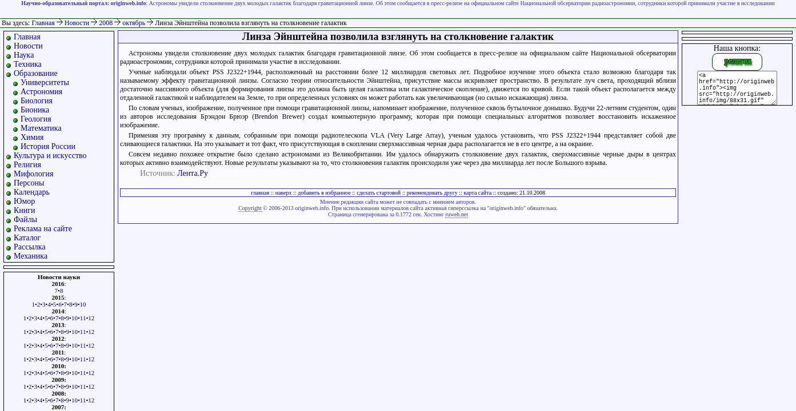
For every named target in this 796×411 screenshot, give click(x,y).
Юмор (24, 201)
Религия (27, 164)
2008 (106, 23)
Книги (24, 210)
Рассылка (30, 247)
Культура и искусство (50, 155)
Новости (78, 23)
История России (48, 146)
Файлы (25, 219)
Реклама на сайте (43, 228)
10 (83, 304)
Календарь (32, 192)
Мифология (34, 174)
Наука (24, 55)
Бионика (35, 110)
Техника (28, 64)
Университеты (45, 82)
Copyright (250, 208)
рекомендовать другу (432, 193)
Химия (32, 137)
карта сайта (477, 193)
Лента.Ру (192, 173)
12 (91, 318)
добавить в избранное (324, 193)
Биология (37, 100)
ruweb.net (456, 214)
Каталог (27, 237)
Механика (30, 256)
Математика (41, 128)
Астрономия (41, 91)
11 (83, 318)
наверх (283, 193)
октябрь (134, 23)
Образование (36, 73)
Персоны (29, 183)
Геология (36, 119)
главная (260, 193)
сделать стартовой (379, 193)
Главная (42, 23)
